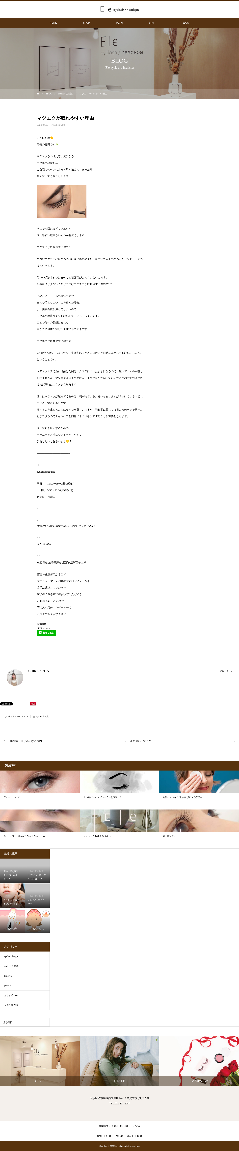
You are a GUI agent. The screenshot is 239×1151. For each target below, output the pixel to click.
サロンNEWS (11, 1005)
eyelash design (11, 956)
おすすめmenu (11, 995)
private (7, 985)
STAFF (152, 22)
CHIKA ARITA (38, 671)
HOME (53, 22)
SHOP (86, 22)
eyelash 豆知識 (58, 125)
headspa (8, 976)
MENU (119, 22)
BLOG (186, 22)
